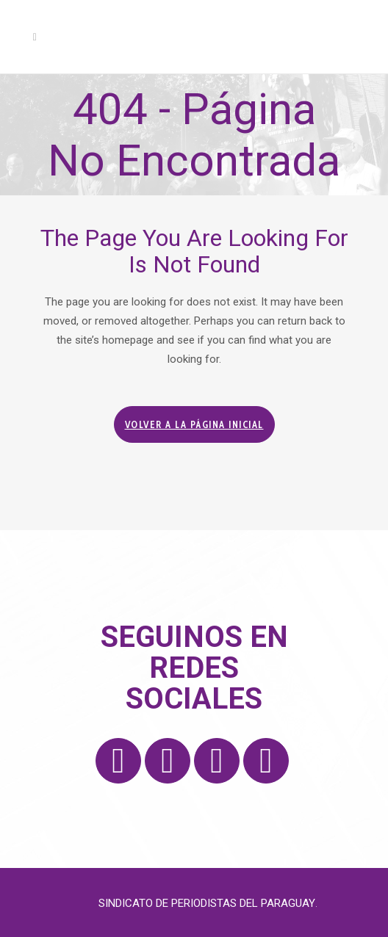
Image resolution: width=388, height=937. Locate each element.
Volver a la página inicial (194, 424)
